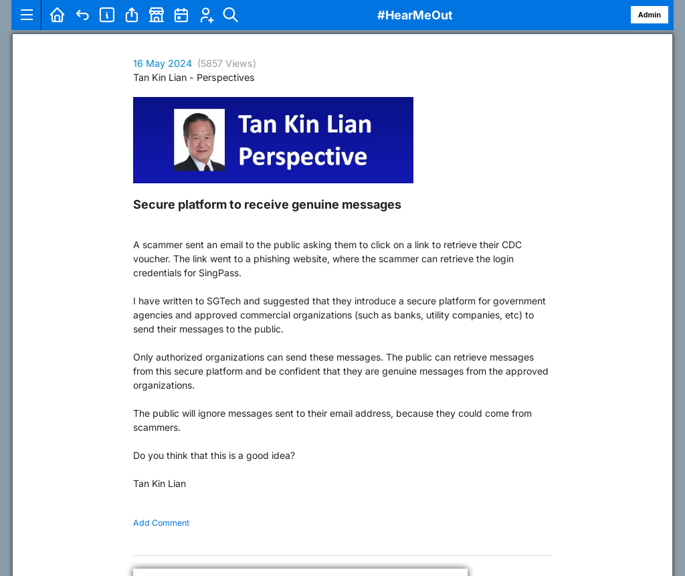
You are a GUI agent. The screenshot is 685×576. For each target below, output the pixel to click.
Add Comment (161, 523)
